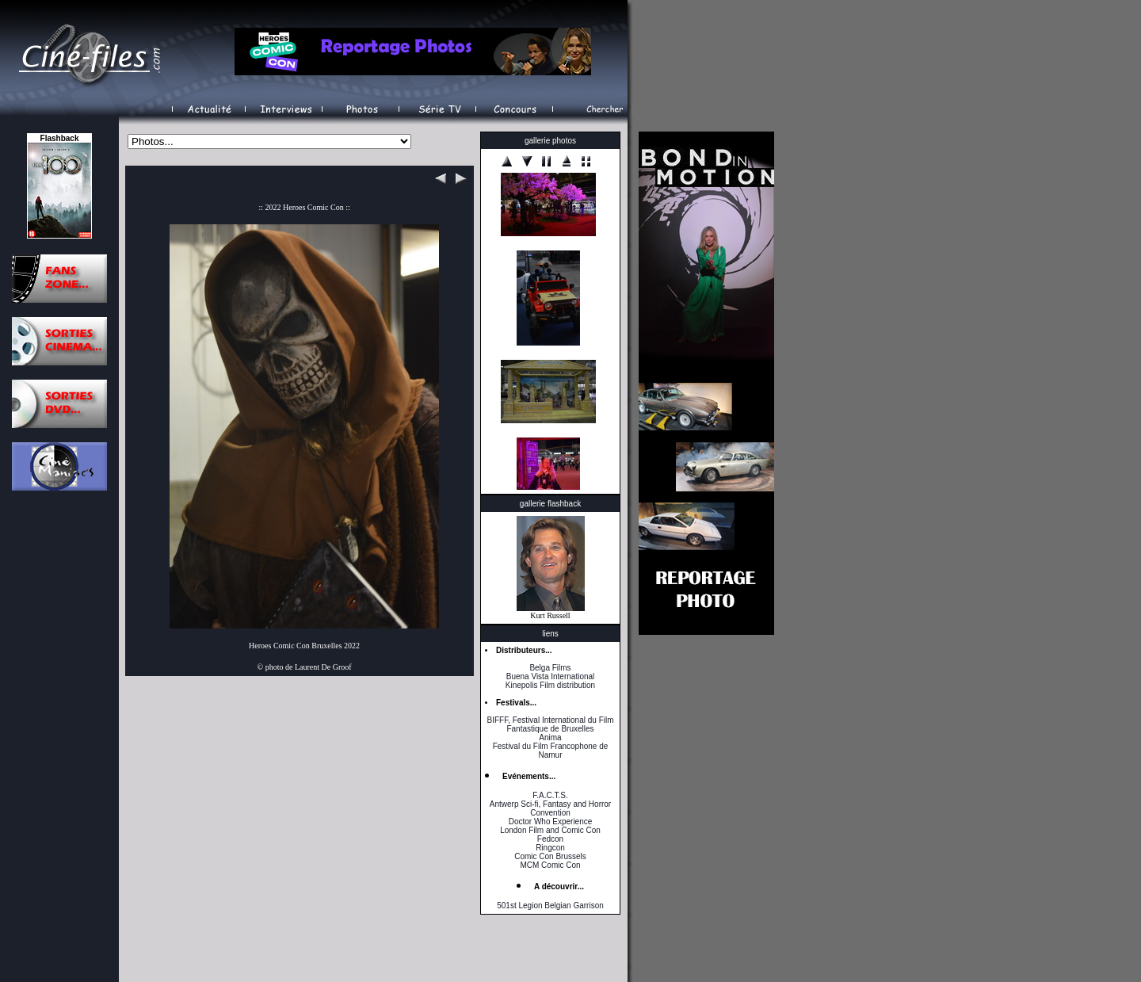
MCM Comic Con (550, 865)
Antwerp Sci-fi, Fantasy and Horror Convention (550, 808)
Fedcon (550, 839)
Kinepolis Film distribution (550, 685)
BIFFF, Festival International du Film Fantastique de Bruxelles (550, 724)
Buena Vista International (550, 676)
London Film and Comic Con (550, 830)
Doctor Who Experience (551, 821)
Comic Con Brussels (550, 856)
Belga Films (549, 667)
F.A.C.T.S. (549, 795)
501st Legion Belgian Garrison (550, 905)
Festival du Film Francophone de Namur (551, 750)
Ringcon (550, 847)
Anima (550, 737)
